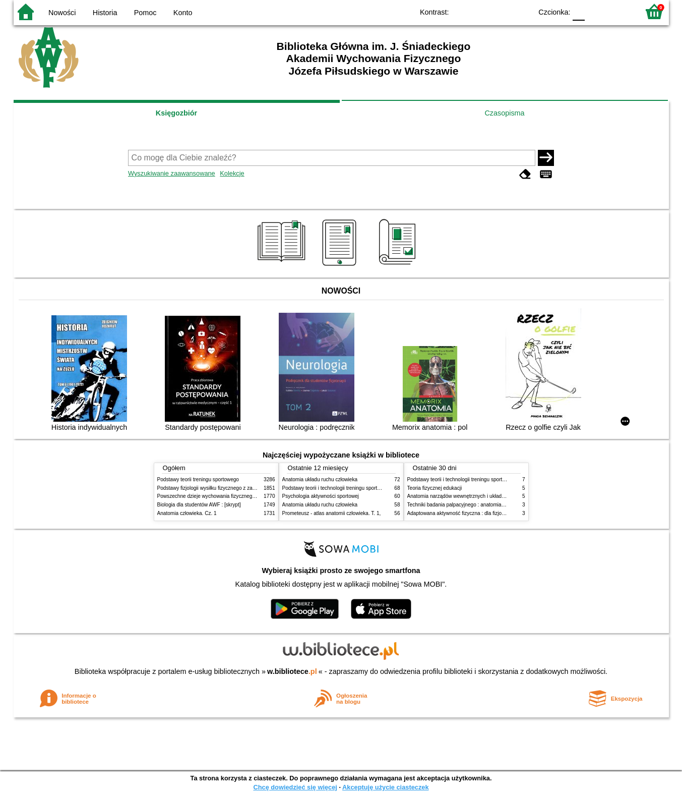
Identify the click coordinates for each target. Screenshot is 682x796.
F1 (596, 11)
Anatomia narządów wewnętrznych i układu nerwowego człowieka (481, 496)
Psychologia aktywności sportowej (320, 496)
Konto (183, 13)
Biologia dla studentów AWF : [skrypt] (199, 504)
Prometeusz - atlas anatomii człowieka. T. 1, (331, 513)
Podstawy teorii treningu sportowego (198, 479)
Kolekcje (232, 173)
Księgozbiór (176, 113)
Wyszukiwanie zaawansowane (171, 173)
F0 (579, 11)
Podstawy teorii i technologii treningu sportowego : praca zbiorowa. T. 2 (362, 488)
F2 (620, 11)
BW (480, 11)
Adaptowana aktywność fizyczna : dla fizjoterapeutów (467, 513)
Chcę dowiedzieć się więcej (295, 787)
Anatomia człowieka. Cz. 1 (187, 513)
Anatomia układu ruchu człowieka (320, 479)
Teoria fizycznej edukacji (434, 488)
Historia (105, 13)
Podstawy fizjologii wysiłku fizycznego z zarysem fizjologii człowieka (233, 488)
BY (521, 11)
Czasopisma (504, 113)
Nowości (62, 13)
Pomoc (145, 13)
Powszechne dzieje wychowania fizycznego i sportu (215, 496)
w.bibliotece (292, 671)
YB (500, 11)
